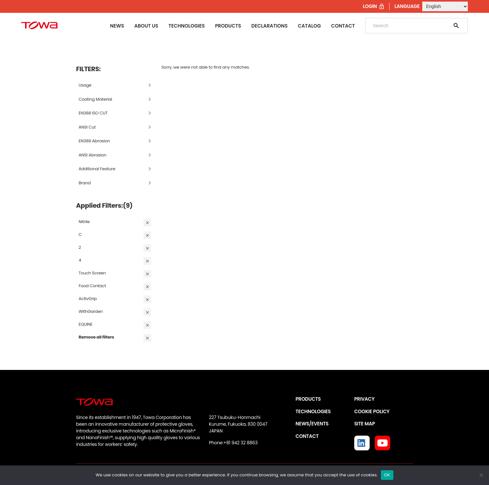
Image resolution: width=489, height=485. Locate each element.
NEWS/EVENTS (312, 423)
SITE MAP (364, 423)
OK (387, 474)
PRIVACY (364, 399)
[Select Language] (445, 6)
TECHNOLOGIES (313, 411)
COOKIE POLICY (372, 411)
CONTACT (307, 436)
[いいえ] (481, 475)
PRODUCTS (308, 399)
